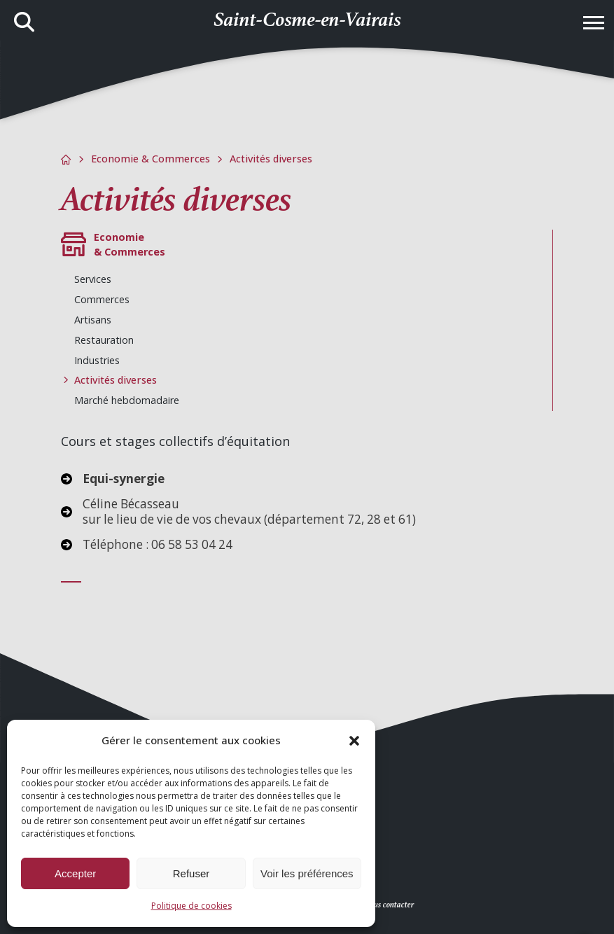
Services (92, 279)
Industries (97, 360)
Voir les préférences (307, 873)
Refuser (191, 873)
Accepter (75, 873)
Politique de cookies (191, 906)
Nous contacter (389, 904)
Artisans (92, 319)
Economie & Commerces (150, 158)
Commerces (102, 299)
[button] (354, 741)
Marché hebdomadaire (126, 400)
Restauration (104, 340)
